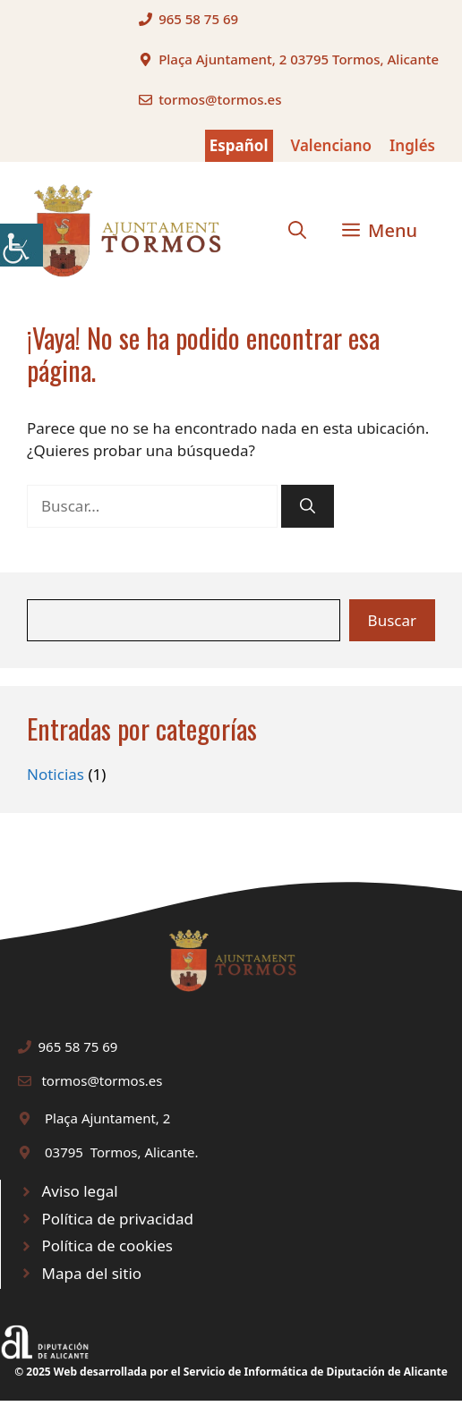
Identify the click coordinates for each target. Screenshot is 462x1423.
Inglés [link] (412, 145)
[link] (21, 245)
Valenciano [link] (331, 145)
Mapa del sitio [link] (92, 1273)
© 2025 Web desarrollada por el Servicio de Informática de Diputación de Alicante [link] (231, 1371)
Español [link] (239, 145)
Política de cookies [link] (107, 1245)
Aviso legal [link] (80, 1191)
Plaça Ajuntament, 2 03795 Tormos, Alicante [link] (298, 59)
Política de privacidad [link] (117, 1218)
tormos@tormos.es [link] (219, 99)
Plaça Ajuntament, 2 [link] (107, 1118)
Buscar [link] (392, 620)
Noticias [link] (55, 774)
